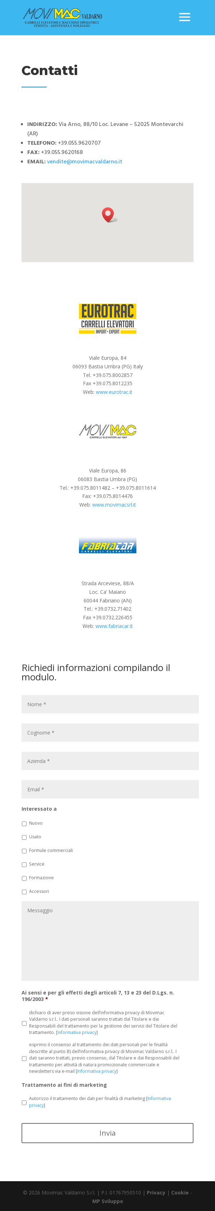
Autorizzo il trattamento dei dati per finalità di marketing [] (100, 1101)
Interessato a (39, 809)
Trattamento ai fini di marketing (64, 1085)
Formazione (41, 878)
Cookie (180, 1192)
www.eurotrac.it (114, 391)
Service (37, 864)
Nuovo (36, 823)
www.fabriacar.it (114, 626)
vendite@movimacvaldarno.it (84, 162)
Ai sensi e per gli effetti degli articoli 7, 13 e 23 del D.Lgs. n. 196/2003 (98, 995)
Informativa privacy (77, 1032)
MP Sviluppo (107, 1201)
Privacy (156, 1192)
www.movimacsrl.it (114, 504)
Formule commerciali (51, 850)
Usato (35, 837)
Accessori (39, 891)
